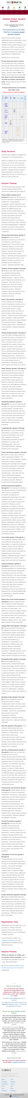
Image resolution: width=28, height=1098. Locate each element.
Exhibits (12, 1081)
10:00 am (25, 104)
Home (3, 1079)
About (12, 1084)
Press (3, 1086)
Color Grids (6, 123)
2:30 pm (22, 117)
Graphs (6, 112)
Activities (13, 1090)
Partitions (6, 118)
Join (22, 70)
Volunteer (4, 1090)
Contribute (4, 1084)
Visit (11, 1079)
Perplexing (6, 116)
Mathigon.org (14, 1096)
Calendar (4, 1081)
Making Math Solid (6, 132)
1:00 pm (14, 110)
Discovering (6, 104)
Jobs (2, 1088)
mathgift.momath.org (8, 940)
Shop (12, 1088)
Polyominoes (6, 106)
